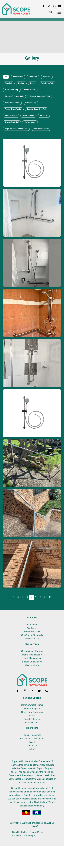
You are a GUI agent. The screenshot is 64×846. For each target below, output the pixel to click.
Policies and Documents (32, 739)
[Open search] (51, 12)
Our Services (32, 644)
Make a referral (32, 665)
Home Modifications (32, 655)
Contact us (32, 746)
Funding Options (32, 698)
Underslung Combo (41, 129)
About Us (32, 618)
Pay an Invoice (32, 723)
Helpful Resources (32, 735)
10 (50, 597)
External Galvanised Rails (40, 96)
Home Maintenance (32, 658)
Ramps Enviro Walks (13, 109)
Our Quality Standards (32, 635)
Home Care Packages (32, 712)
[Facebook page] (43, 6)
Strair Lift (43, 116)
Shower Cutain (28, 116)
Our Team (32, 625)
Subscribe (17, 836)
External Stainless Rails (14, 96)
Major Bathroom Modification (16, 129)
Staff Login (29, 836)
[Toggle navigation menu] (59, 12)
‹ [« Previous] (4, 597)
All (6, 77)
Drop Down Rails (47, 83)
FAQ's (32, 742)
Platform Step (30, 103)
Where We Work (32, 632)
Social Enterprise (32, 719)
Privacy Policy (36, 832)
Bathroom (33, 77)
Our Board (32, 628)
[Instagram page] (48, 6)
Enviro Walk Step (11, 90)
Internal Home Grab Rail (36, 109)
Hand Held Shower (12, 103)
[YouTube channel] (59, 6)
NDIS (32, 716)
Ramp (32, 83)
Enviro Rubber (29, 90)
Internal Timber (11, 116)
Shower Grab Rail (12, 122)
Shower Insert (30, 122)
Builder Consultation (32, 662)
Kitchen (21, 83)
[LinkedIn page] (54, 6)
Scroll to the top (19, 832)
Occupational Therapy (32, 651)
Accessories (18, 77)
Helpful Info (32, 728)
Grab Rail (8, 83)
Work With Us (32, 639)
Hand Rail (46, 77)
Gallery (32, 749)
